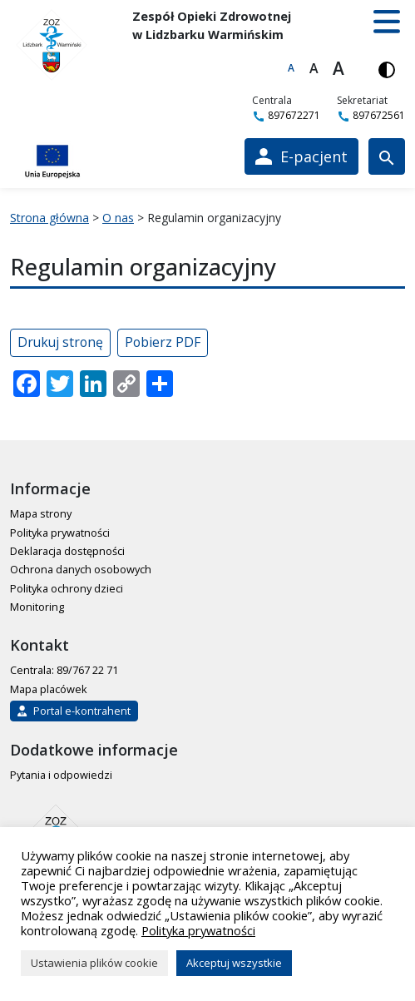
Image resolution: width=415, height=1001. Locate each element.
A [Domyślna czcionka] (291, 68)
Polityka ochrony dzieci (66, 588)
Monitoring (37, 606)
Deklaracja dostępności (67, 550)
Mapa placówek (48, 688)
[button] (386, 21)
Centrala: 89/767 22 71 (64, 669)
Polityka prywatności (60, 532)
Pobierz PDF (162, 342)
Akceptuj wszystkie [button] (234, 962)
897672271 (286, 115)
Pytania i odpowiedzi (61, 774)
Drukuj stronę (60, 342)
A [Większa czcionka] (314, 68)
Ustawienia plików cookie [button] (94, 962)
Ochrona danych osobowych (80, 569)
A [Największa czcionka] (338, 68)
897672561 (371, 115)
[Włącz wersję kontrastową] (386, 68)
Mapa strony (41, 513)
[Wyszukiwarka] (386, 156)
